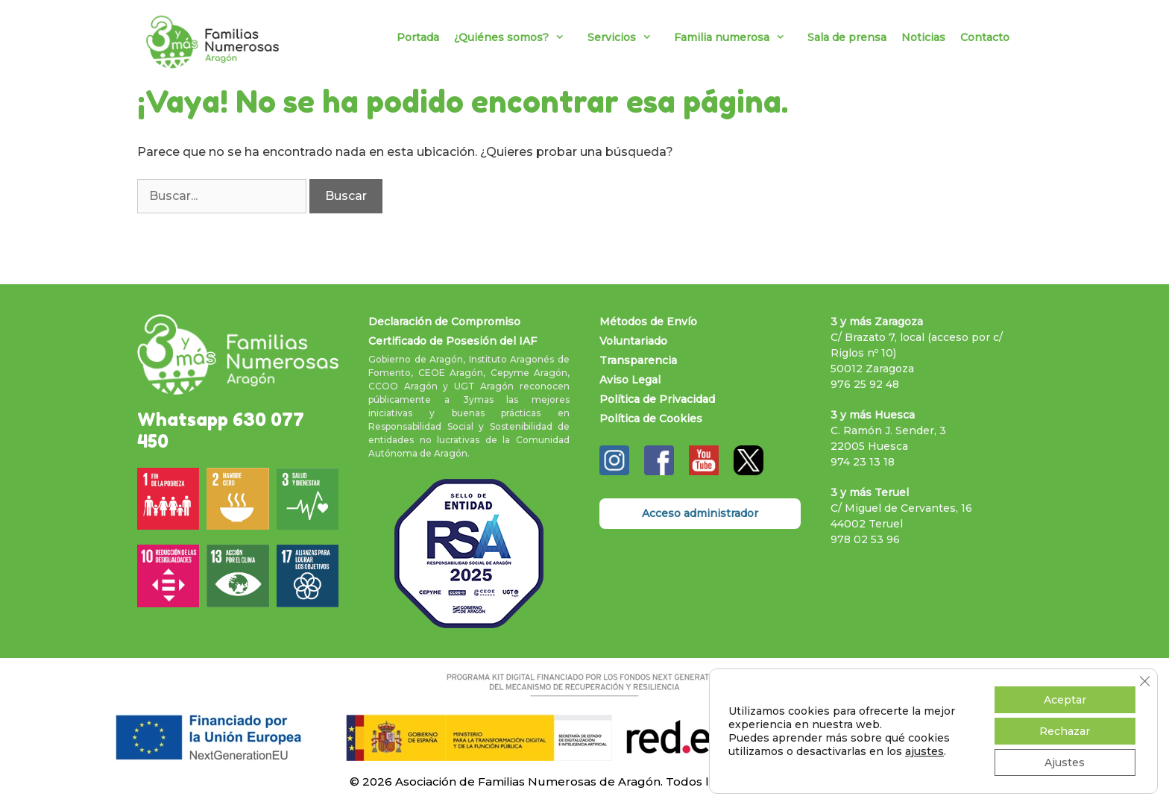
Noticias (923, 37)
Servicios (627, 37)
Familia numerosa (737, 37)
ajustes (924, 751)
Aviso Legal (630, 379)
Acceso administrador (700, 513)
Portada (418, 37)
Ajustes (1064, 762)
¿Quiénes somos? (516, 37)
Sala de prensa (846, 37)
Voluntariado (633, 341)
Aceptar (1065, 700)
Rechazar (1064, 731)
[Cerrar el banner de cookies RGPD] (1144, 681)
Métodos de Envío (648, 321)
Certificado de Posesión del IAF (452, 341)
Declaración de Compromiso (444, 321)
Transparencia (638, 360)
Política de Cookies (650, 418)
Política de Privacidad (657, 399)
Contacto (984, 37)
